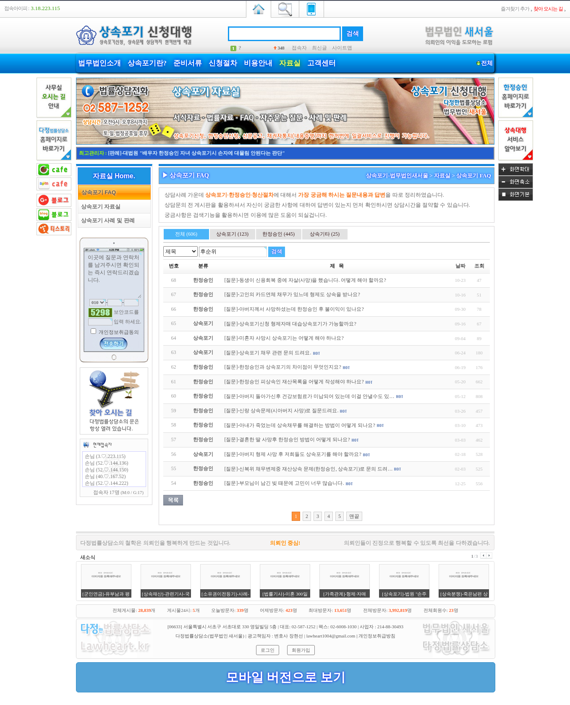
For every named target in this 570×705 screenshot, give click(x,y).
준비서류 (187, 63)
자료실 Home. (114, 176)
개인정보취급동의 (118, 332)
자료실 (290, 63)
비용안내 (258, 63)
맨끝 (354, 516)
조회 (479, 266)
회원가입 (301, 650)
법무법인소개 (99, 63)
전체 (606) (186, 234)
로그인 (268, 650)
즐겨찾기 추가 (515, 9)
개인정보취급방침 (376, 635)
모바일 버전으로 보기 (285, 677)
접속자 (299, 48)
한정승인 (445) (278, 234)
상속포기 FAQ (97, 192)
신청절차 (223, 63)
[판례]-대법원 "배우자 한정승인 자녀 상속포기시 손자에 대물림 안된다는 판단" (196, 153)
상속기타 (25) (325, 234)
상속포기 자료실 (99, 206)
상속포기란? (147, 63)
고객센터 (321, 63)
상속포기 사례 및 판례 (106, 220)
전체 (487, 63)
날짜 (460, 266)
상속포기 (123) (232, 234)
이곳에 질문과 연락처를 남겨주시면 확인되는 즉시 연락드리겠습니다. (114, 275)
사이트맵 (342, 48)
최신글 (319, 48)
